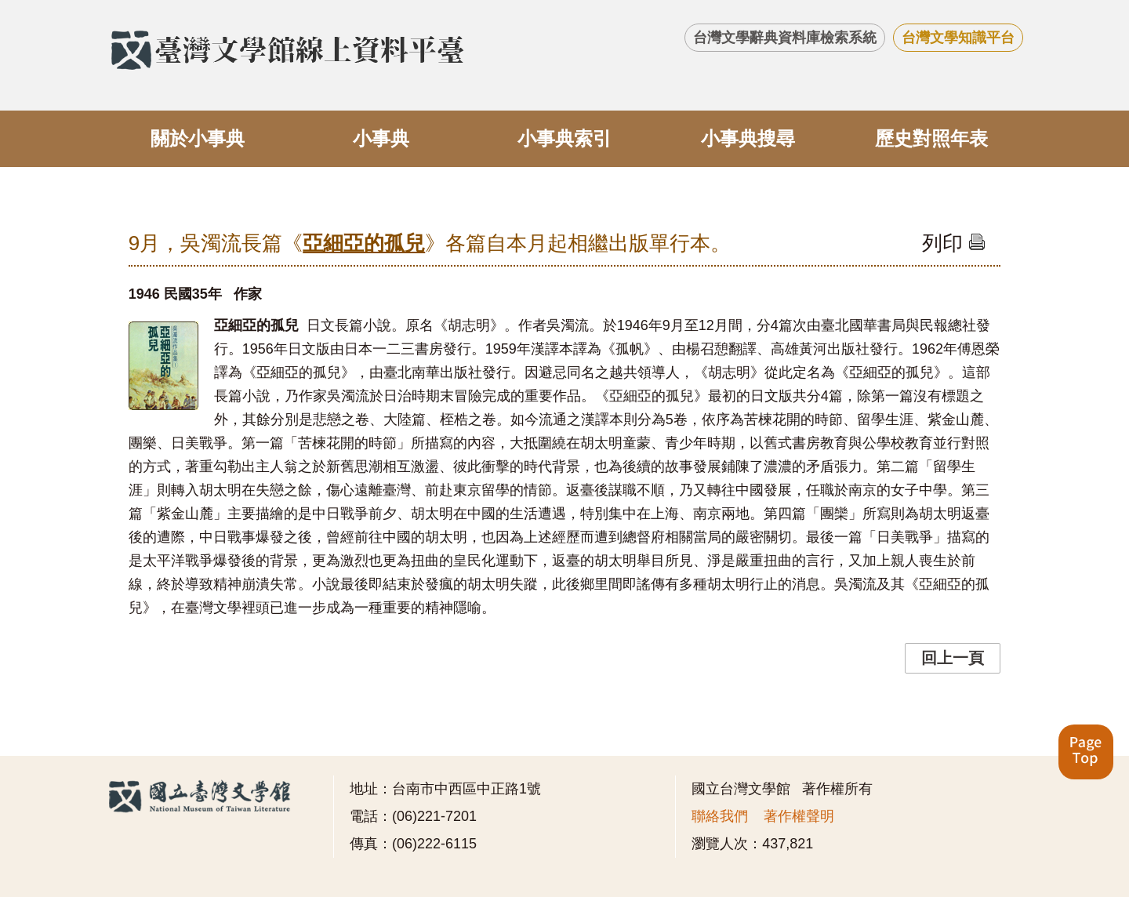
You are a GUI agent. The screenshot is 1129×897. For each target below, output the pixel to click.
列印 (954, 243)
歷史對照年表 (931, 138)
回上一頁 (952, 657)
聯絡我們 (720, 816)
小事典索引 (564, 138)
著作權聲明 (799, 816)
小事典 (381, 138)
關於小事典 (198, 138)
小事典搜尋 (748, 138)
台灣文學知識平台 (958, 37)
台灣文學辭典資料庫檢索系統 (785, 37)
